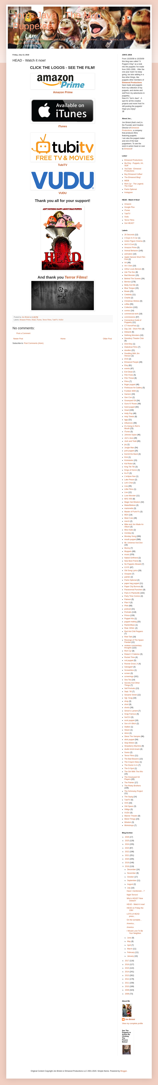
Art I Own (128, 266)
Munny (127, 548)
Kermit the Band (131, 454)
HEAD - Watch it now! (136, 904)
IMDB (126, 181)
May (129, 941)
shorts (127, 707)
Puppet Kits (129, 618)
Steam (127, 730)
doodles (127, 350)
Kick (126, 457)
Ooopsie (127, 574)
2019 (127, 863)
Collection (128, 307)
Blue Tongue (129, 288)
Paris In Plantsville (132, 593)
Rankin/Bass (129, 625)
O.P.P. (126, 567)
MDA (126, 515)
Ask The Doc (129, 272)
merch (127, 521)
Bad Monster (129, 275)
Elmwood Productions (132, 82)
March (130, 949)
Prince (127, 615)
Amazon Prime (25, 320)
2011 (127, 983)
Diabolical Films (131, 347)
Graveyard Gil (130, 400)
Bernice (127, 282)
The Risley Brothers (132, 786)
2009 (127, 990)
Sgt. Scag (128, 698)
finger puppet (129, 384)
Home (63, 339)
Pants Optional (130, 189)
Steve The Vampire (132, 736)
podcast (127, 609)
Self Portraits (129, 688)
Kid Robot (128, 464)
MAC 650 (128, 499)
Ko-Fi (126, 473)
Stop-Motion (129, 743)
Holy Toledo (129, 416)
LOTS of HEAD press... (133, 915)
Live (126, 492)
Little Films (128, 489)
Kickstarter (128, 460)
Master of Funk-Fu (132, 512)
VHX (126, 803)
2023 (127, 848)
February (131, 952)
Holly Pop (128, 413)
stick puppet (129, 739)
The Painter (129, 782)
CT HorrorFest (130, 326)
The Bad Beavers (131, 759)
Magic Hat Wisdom (132, 502)
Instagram (128, 192)
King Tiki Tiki (129, 467)
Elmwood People (131, 362)
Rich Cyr (128, 651)
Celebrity (128, 294)
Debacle (127, 332)
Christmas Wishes (132, 301)
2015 (127, 968)
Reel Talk (128, 637)
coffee (126, 304)
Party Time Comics (132, 596)
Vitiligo (127, 809)
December (131, 869)
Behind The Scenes (132, 278)
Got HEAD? (129, 223)
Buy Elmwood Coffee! (133, 174)
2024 (127, 844)
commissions (129, 317)
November (131, 873)
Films (126, 381)
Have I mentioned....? (136, 891)
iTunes (62, 126)
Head (34, 320)
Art (125, 262)
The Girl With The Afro (133, 771)
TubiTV (62, 165)
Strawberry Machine (132, 746)
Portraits (127, 612)
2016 (127, 964)
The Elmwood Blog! (132, 177)
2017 (127, 961)
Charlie (127, 298)
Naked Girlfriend (131, 558)
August (130, 884)
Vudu (126, 217)
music (126, 554)
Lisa (126, 486)
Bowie (127, 291)
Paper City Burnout (132, 586)
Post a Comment (23, 333)
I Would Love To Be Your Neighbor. (135, 932)
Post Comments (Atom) (33, 343)
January (130, 956)
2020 (127, 859)
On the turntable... (134, 920)
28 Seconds (129, 235)
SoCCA (127, 717)
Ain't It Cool (129, 244)
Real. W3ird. (129, 628)
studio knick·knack (132, 749)
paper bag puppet (131, 583)
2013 (127, 975)
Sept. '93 (128, 691)
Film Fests (128, 375)
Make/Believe (130, 505)
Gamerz (127, 394)
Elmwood (128, 149)
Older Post (107, 339)
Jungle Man (129, 448)
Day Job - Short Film (132, 329)
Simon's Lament (131, 711)
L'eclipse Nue (130, 476)
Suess (127, 752)
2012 (127, 979)
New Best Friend (131, 561)
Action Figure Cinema (133, 241)
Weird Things (129, 819)
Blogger (123, 1071)
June (129, 938)
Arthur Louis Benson (132, 269)
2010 (127, 986)
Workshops (129, 825)
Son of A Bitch (130, 723)
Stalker (127, 727)
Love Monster (130, 496)
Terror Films (47, 320)
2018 (127, 866)
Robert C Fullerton (132, 654)
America (130, 927)
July (129, 888)
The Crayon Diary (131, 762)
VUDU (61, 320)
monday (127, 533)
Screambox (129, 670)
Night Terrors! (132, 895)
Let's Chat (128, 483)
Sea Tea (127, 680)
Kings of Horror (130, 470)
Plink (126, 606)
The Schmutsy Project (133, 791)
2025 (127, 841)
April (129, 945)
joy (125, 444)
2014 (127, 972)
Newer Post (18, 339)
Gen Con (128, 397)
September (132, 880)
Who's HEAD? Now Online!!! (135, 899)
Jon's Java (128, 438)
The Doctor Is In (131, 765)
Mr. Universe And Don (133, 543)
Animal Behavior (131, 251)
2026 (127, 837)
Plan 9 (127, 602)
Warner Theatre (130, 816)
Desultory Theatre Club (134, 338)
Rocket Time (129, 657)
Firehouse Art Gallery (133, 388)
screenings (128, 676)
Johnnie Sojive (130, 435)
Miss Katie (128, 530)
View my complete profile (132, 1023)
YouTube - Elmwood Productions (132, 170)
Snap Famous (130, 714)
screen (127, 673)
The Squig (128, 797)
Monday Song (130, 536)
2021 (127, 855)
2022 (127, 852)
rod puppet (128, 660)
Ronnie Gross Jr (131, 664)
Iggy (126, 420)
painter (127, 577)
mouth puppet (130, 539)
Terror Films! (76, 277)
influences (128, 423)
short (126, 704)
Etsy (126, 365)
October (130, 877)
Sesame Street (130, 695)
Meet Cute (128, 518)
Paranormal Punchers (133, 590)
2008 (127, 994)
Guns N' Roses (130, 404)
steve (126, 733)
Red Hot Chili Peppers (133, 631)
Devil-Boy (128, 344)
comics (127, 311)
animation (128, 254)
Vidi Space (128, 806)
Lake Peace (129, 480)
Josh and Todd (130, 441)
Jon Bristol (130, 1019)
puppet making (130, 622)
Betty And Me (129, 285)
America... (131, 923)
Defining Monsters (132, 335)
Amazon (127, 204)
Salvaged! (128, 667)
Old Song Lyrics (131, 570)
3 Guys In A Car (131, 238)
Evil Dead (128, 372)
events (127, 368)
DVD (126, 359)
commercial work (131, 314)
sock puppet (129, 720)
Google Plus (129, 207)
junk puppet (129, 451)
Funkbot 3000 (130, 391)
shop (126, 701)
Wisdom (127, 822)
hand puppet (129, 407)
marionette (128, 508)
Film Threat (129, 378)
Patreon (127, 599)
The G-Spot (129, 768)
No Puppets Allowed (132, 564)
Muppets (128, 551)
